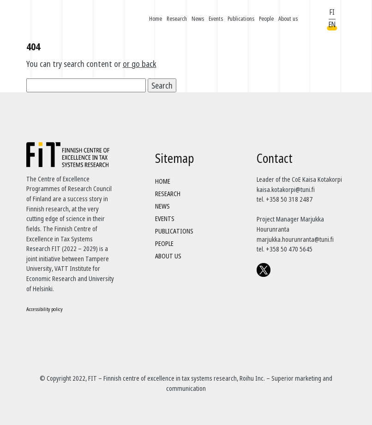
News (198, 19)
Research (177, 19)
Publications (241, 19)
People (266, 19)
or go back (139, 63)
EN (332, 24)
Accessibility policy (44, 308)
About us (288, 19)
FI (332, 12)
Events (216, 19)
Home (155, 19)
